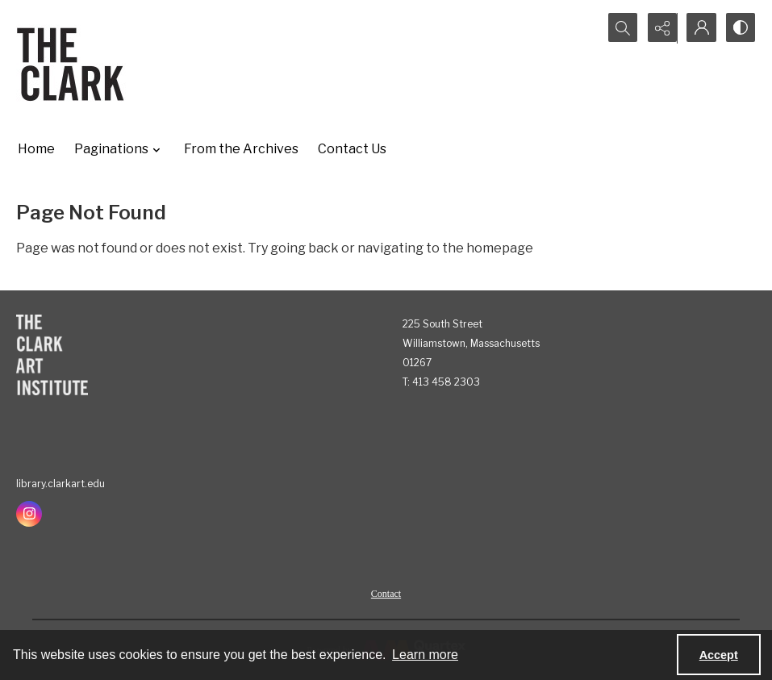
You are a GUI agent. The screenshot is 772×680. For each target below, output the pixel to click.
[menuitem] (386, 593)
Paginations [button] (119, 149)
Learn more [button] (425, 654)
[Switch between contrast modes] (739, 28)
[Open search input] (618, 28)
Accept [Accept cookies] (718, 655)
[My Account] (699, 28)
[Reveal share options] (659, 28)
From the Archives (241, 148)
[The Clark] (73, 63)
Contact (386, 593)
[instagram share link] (29, 514)
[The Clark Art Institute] (52, 355)
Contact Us (352, 148)
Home (36, 148)
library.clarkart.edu (60, 484)
